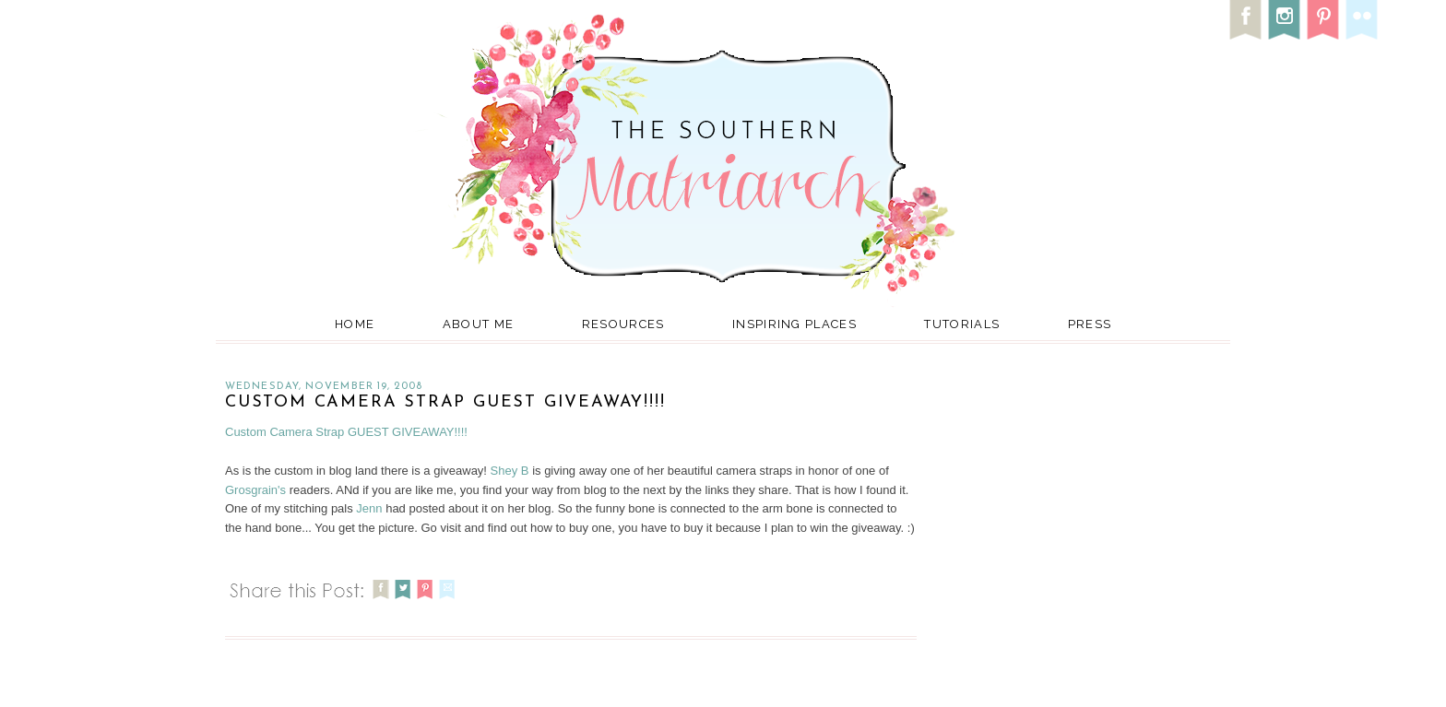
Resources (623, 324)
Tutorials (962, 324)
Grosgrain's (255, 490)
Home (354, 324)
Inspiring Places (794, 324)
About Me (478, 324)
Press (1090, 324)
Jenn (369, 508)
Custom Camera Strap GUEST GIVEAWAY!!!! (445, 402)
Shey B (510, 470)
